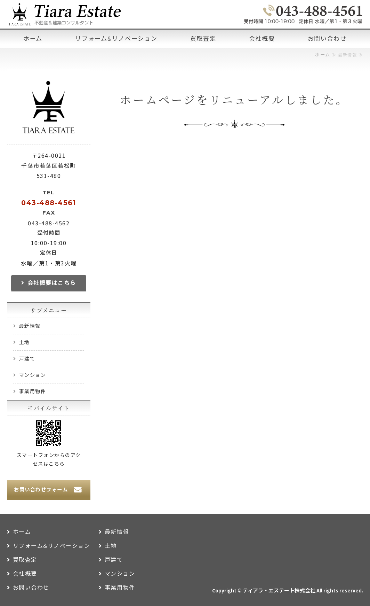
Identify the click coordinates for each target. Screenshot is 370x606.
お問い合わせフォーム (41, 490)
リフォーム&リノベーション (116, 38)
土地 (24, 342)
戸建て (27, 359)
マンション (32, 375)
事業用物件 (32, 391)
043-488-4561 (48, 203)
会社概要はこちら (51, 283)
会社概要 (262, 38)
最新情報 (30, 326)
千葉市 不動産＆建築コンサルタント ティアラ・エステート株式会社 (64, 14)
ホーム (32, 38)
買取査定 (203, 38)
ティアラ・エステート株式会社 (279, 591)
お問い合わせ (327, 38)
